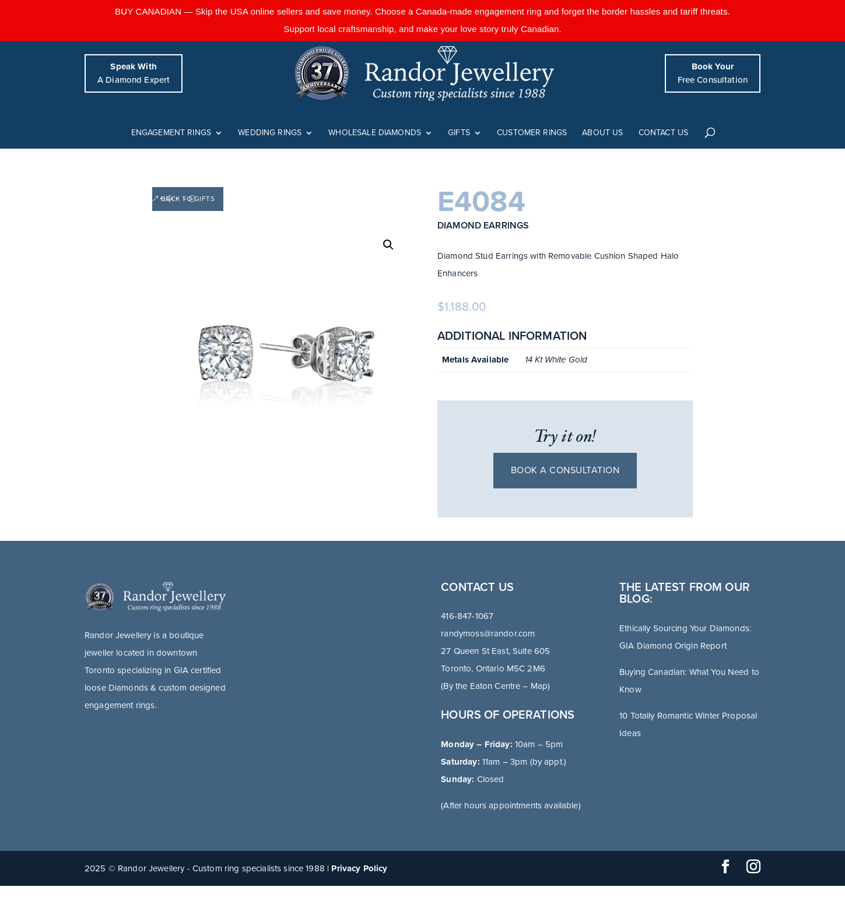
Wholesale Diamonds (374, 133)
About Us (602, 133)
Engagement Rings (171, 133)
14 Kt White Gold (556, 359)
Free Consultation (713, 73)
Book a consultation (565, 470)
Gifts (459, 133)
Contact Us (664, 133)
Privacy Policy (359, 868)
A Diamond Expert (133, 73)
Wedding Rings (269, 133)
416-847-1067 (467, 616)
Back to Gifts (188, 199)
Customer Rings (532, 133)
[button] (388, 244)
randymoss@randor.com (488, 633)
